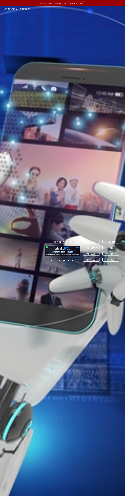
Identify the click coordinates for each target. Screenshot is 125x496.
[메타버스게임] (111, 254)
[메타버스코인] (111, 260)
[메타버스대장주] (111, 242)
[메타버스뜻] (91, 242)
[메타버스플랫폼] (91, 254)
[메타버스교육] (91, 260)
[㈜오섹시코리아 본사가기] (62, 242)
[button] (62, 492)
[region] (62, 3)
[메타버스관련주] (91, 248)
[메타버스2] (111, 248)
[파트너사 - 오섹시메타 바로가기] (62, 260)
